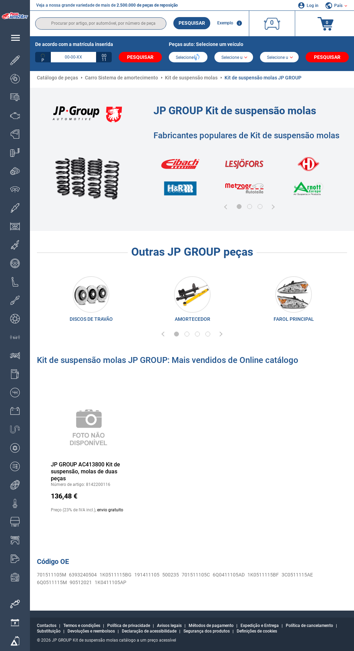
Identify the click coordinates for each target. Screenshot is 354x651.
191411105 (146, 575)
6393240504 (83, 575)
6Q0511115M (52, 582)
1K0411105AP (110, 582)
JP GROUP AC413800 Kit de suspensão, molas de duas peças (85, 471)
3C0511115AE (297, 575)
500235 (170, 575)
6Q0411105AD (229, 575)
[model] (233, 58)
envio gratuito (110, 509)
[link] (91, 300)
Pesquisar (192, 23)
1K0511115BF (263, 575)
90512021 (81, 582)
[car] (279, 58)
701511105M (51, 575)
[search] (100, 23)
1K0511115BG (116, 575)
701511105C (196, 575)
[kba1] (73, 57)
